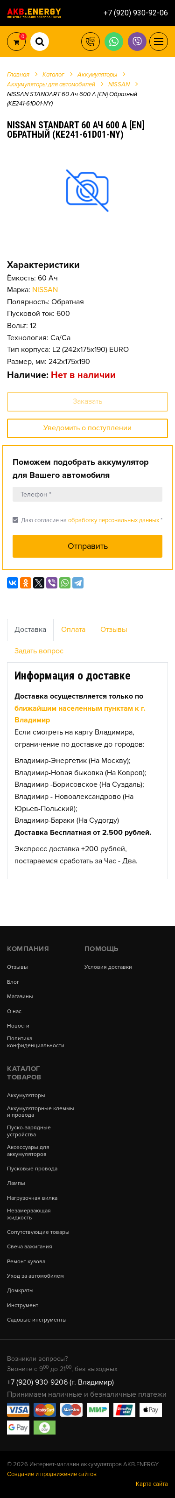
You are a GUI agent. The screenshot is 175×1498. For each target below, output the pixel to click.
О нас (14, 1011)
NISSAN (45, 289)
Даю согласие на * (87, 520)
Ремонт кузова (26, 1262)
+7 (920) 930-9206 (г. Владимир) (60, 1382)
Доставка (30, 629)
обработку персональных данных (113, 520)
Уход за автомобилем (35, 1276)
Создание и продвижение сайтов (52, 1474)
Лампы (16, 1183)
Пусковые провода (32, 1169)
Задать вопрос (38, 651)
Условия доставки (108, 967)
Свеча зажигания (29, 1247)
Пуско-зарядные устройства (29, 1131)
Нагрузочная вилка (32, 1198)
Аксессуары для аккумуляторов (28, 1150)
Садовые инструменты (37, 1320)
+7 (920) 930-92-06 (136, 12)
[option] (87, 190)
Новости (18, 1026)
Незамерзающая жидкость (29, 1214)
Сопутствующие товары (38, 1232)
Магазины (20, 997)
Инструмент (22, 1305)
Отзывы (113, 629)
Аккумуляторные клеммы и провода (40, 1112)
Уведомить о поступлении (87, 428)
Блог (13, 982)
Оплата (73, 629)
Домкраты (20, 1291)
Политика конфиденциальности (35, 1042)
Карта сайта (152, 1484)
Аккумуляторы (26, 1095)
